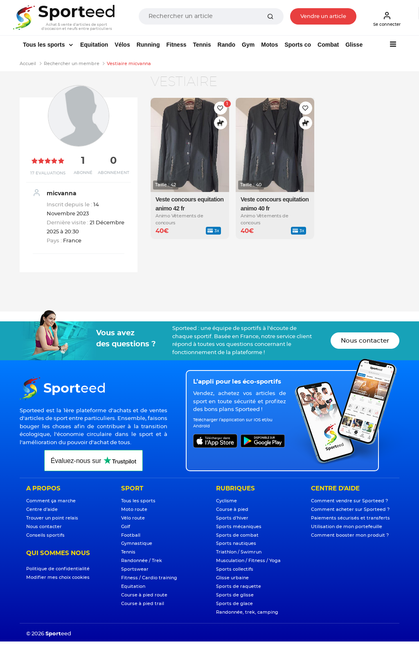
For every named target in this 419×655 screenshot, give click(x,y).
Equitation (94, 44)
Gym (248, 44)
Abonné (83, 173)
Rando (227, 44)
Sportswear (135, 569)
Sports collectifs (234, 569)
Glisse (354, 44)
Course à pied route (144, 595)
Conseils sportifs (45, 535)
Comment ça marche (51, 501)
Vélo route (133, 518)
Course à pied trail (142, 603)
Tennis (202, 44)
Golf (125, 526)
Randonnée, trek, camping (247, 612)
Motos (269, 44)
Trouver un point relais (52, 518)
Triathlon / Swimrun (238, 552)
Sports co (297, 44)
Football (130, 535)
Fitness (176, 44)
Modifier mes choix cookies (58, 577)
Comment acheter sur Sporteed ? (350, 509)
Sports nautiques (236, 543)
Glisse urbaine (232, 578)
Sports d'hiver (232, 518)
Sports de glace (234, 603)
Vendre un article (323, 16)
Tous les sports (44, 44)
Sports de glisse (235, 595)
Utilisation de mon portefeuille (346, 526)
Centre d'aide (42, 509)
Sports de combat (237, 535)
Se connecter (387, 19)
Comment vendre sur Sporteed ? (349, 501)
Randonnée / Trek (141, 560)
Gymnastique (136, 543)
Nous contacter (365, 341)
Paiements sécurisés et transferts (350, 518)
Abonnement (113, 173)
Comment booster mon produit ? (350, 535)
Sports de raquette (238, 586)
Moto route (134, 509)
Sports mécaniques (238, 526)
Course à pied (232, 509)
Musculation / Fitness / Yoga (248, 560)
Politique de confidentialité (58, 569)
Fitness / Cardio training (149, 578)
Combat (328, 44)
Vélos (122, 44)
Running (148, 44)
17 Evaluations (47, 173)
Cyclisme (226, 501)
